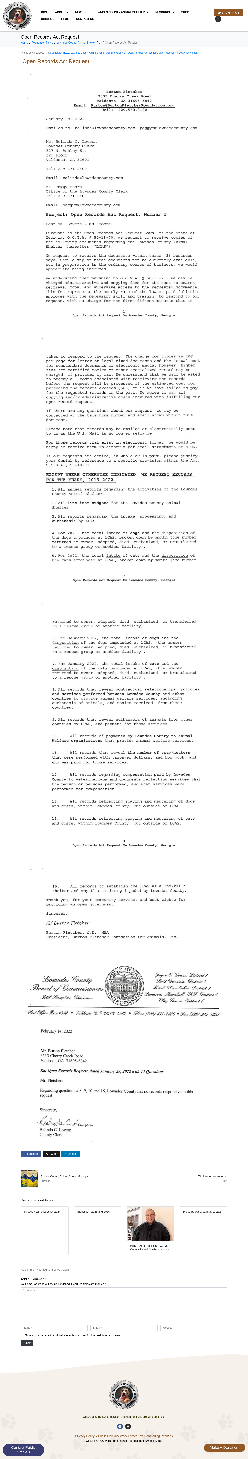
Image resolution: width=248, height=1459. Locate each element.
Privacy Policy (85, 1436)
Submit (27, 1343)
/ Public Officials (107, 1436)
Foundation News (59, 52)
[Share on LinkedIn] (71, 1154)
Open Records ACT (116, 52)
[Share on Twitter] (51, 1154)
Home (44, 12)
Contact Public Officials (23, 1449)
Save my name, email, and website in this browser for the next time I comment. (73, 1335)
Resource (164, 12)
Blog (65, 19)
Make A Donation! (224, 1447)
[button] (218, 19)
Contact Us (85, 19)
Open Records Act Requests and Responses (152, 52)
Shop (185, 12)
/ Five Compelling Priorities (154, 1436)
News (81, 12)
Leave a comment (188, 52)
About (61, 12)
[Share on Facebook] (31, 1154)
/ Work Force (127, 1436)
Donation (47, 19)
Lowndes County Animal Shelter (121, 12)
